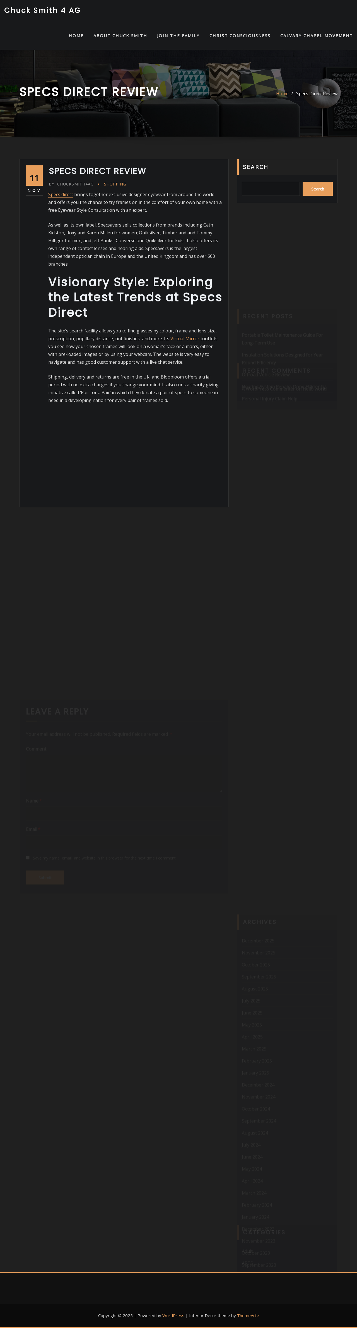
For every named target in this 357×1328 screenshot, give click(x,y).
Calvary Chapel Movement (316, 35)
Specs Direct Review (316, 94)
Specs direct (60, 194)
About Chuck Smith (120, 35)
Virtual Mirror (184, 338)
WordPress (173, 1315)
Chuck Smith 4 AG (42, 10)
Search (256, 167)
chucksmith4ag (71, 184)
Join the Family (178, 35)
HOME (76, 35)
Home (282, 94)
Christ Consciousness (240, 35)
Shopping (115, 184)
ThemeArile (248, 1315)
